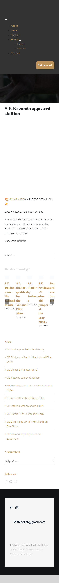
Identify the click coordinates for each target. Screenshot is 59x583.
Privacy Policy (34, 549)
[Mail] (15, 481)
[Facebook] (6, 481)
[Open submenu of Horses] (20, 40)
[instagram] (16, 507)
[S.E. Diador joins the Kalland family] (7, 277)
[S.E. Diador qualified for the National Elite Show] (18, 277)
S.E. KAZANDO (16, 199)
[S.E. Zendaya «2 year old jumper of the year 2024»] (41, 277)
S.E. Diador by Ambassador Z (22, 369)
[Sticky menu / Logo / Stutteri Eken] (13, 4)
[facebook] (10, 507)
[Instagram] (10, 481)
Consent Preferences (21, 554)
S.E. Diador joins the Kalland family (25, 349)
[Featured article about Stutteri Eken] (52, 277)
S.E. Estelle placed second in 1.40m (25, 405)
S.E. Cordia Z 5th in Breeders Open (25, 413)
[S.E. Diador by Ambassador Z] (29, 277)
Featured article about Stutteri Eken (26, 397)
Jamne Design (17, 549)
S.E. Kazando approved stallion (23, 377)
